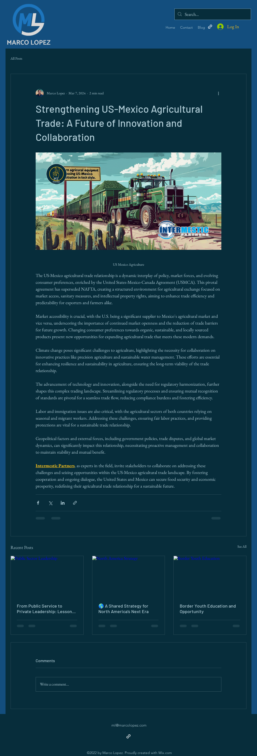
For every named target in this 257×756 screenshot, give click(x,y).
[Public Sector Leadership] (47, 576)
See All (241, 546)
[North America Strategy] (128, 576)
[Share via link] (75, 502)
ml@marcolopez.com (129, 725)
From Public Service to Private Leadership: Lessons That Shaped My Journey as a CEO (46, 608)
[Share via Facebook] (38, 502)
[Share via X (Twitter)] (50, 502)
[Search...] (212, 14)
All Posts (16, 58)
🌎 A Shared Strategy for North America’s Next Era (123, 608)
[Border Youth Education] (210, 576)
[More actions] (218, 93)
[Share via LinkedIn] (62, 502)
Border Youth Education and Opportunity (208, 608)
